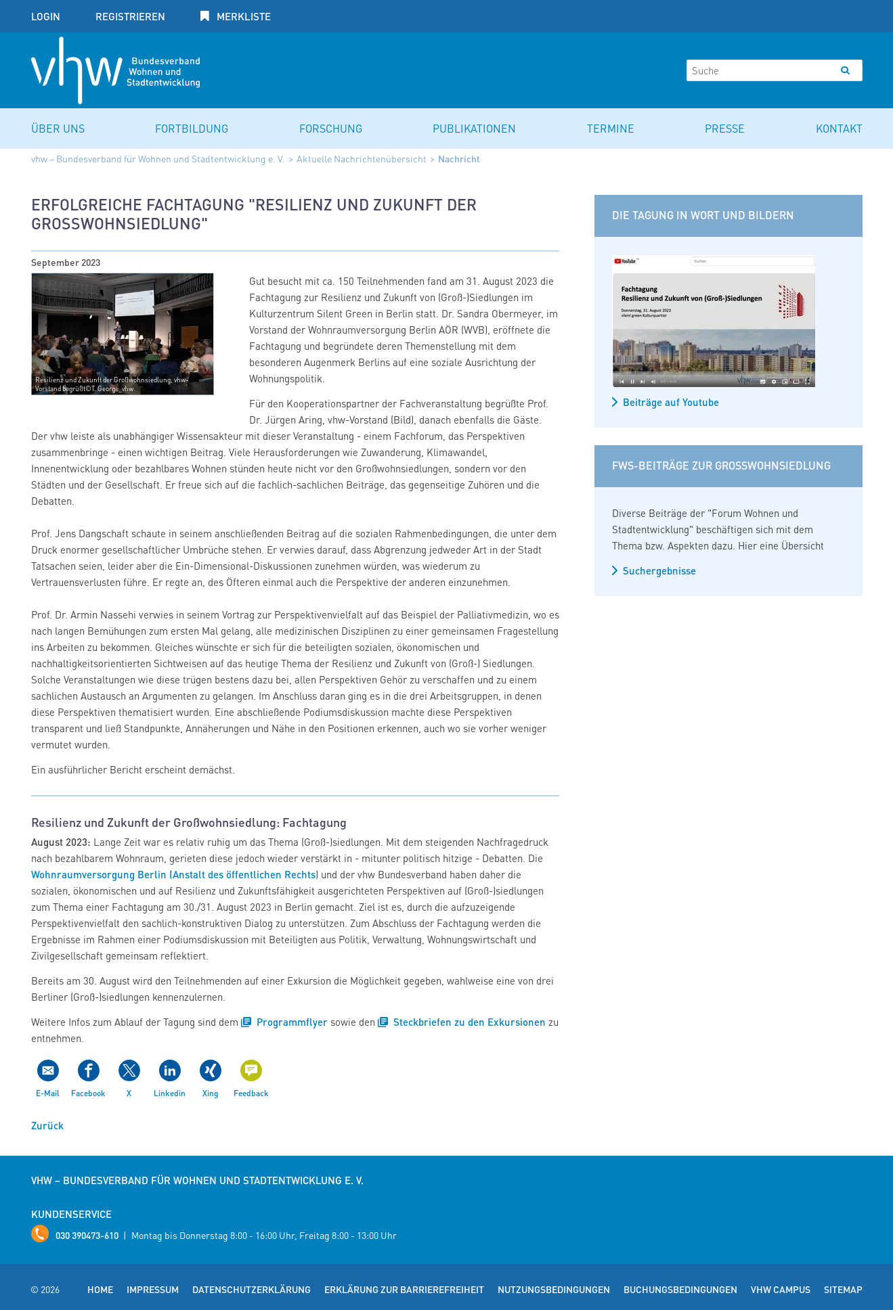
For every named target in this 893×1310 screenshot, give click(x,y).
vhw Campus (780, 1289)
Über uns (58, 128)
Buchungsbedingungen (680, 1289)
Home (100, 1289)
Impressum (153, 1289)
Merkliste (242, 16)
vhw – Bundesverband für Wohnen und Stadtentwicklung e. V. (158, 158)
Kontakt (839, 128)
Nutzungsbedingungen (554, 1289)
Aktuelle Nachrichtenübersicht (362, 158)
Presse (725, 128)
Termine (610, 128)
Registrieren (130, 16)
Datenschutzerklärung (251, 1289)
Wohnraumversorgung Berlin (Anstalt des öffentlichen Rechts (173, 874)
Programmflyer (292, 1022)
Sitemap (843, 1289)
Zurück (47, 1125)
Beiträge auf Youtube (671, 402)
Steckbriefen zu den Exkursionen (469, 1022)
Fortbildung (191, 128)
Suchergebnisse (659, 570)
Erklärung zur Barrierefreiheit (404, 1289)
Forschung (330, 128)
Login (45, 16)
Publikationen (474, 128)
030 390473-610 (87, 1235)
